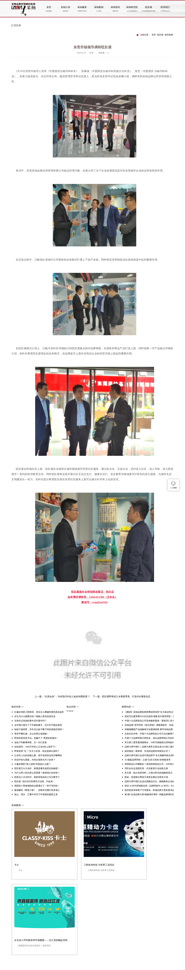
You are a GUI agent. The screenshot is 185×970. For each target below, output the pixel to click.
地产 (87, 906)
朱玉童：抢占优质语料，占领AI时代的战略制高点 (148, 773)
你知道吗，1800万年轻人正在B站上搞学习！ (35, 747)
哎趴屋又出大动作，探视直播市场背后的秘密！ (37, 768)
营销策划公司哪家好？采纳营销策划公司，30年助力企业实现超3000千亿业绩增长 (149, 764)
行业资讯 (138, 919)
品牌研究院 (139, 906)
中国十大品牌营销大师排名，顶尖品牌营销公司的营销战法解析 (149, 738)
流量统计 (42, 943)
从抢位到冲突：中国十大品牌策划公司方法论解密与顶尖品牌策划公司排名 (149, 734)
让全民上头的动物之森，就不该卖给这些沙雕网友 (38, 755)
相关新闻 (169, 35)
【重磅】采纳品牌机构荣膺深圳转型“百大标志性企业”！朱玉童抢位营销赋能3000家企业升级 (149, 712)
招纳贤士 (119, 941)
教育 (87, 915)
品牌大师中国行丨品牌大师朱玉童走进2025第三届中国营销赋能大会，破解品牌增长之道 (149, 747)
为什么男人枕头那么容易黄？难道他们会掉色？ (37, 773)
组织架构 (72, 910)
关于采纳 (72, 906)
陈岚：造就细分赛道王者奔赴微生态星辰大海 (146, 777)
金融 (87, 910)
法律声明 (32, 943)
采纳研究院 (139, 901)
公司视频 (105, 910)
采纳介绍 (32, 948)
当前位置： (145, 35)
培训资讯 (138, 910)
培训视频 (138, 915)
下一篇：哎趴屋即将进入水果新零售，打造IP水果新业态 (121, 696)
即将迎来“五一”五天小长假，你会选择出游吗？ (37, 751)
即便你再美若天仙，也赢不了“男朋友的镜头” (35, 738)
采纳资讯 (105, 901)
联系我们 (25, 939)
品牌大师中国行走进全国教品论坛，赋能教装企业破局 (149, 781)
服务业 (88, 928)
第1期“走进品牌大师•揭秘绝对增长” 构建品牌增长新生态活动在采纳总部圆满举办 (149, 794)
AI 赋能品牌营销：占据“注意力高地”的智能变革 (148, 760)
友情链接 (37, 939)
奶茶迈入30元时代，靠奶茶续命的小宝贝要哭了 (37, 777)
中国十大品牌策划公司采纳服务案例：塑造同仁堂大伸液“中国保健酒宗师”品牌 (149, 721)
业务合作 (119, 932)
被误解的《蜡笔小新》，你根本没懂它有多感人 (37, 790)
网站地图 (20, 943)
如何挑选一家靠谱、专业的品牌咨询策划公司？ (147, 751)
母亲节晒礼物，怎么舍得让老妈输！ (31, 734)
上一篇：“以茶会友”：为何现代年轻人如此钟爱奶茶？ (62, 696)
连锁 (87, 919)
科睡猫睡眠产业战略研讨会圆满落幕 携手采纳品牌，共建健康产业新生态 (149, 729)
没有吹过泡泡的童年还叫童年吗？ (30, 721)
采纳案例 (89, 901)
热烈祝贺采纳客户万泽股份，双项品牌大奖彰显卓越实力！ (149, 790)
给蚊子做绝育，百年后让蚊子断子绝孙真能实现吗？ (38, 729)
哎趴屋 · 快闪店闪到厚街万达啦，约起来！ (34, 781)
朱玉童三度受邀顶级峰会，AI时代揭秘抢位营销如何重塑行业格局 (149, 742)
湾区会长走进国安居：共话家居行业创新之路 (146, 768)
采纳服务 (121, 901)
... (85, 941)
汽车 (87, 936)
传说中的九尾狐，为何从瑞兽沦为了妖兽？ (35, 760)
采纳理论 (72, 915)
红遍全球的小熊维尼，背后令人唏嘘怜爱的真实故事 (38, 712)
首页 (154, 35)
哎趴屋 (17, 25)
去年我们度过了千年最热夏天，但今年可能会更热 (38, 725)
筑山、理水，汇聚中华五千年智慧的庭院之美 (36, 794)
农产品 (88, 923)
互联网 (88, 932)
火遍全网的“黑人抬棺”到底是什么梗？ (32, 764)
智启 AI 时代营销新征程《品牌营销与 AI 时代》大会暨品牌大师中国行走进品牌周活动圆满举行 (149, 786)
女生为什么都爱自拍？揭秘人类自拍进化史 (35, 716)
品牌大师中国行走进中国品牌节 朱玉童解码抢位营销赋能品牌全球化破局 (149, 755)
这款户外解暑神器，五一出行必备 (30, 742)
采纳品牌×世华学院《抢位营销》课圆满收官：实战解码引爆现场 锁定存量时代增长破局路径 (149, 725)
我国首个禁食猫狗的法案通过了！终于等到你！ (37, 786)
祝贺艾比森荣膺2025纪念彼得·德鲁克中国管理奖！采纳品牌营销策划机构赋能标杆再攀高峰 (149, 716)
